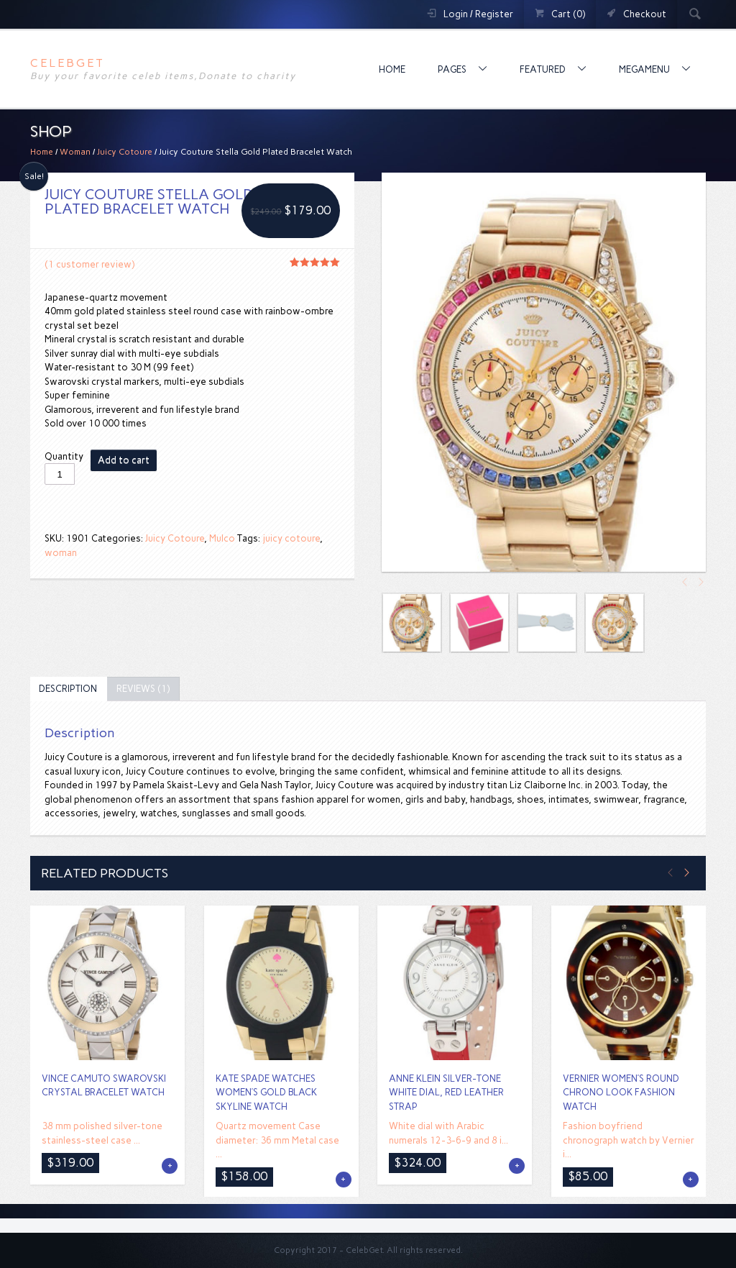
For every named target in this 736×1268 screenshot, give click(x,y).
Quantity (64, 456)
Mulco (222, 538)
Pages (453, 69)
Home (392, 69)
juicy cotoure (291, 538)
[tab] (68, 689)
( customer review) (89, 264)
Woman (75, 152)
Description (68, 688)
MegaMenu (645, 69)
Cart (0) (568, 14)
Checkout (644, 14)
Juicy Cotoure (124, 152)
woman (61, 552)
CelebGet (67, 63)
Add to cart (124, 460)
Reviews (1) (143, 688)
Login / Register (478, 14)
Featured (544, 69)
